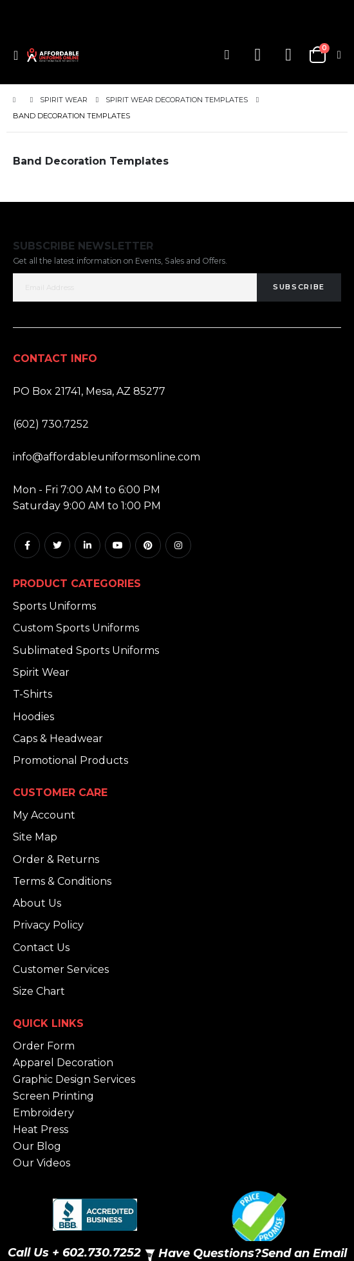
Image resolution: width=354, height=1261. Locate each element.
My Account (44, 815)
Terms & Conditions (62, 881)
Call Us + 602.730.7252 (74, 1253)
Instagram (178, 545)
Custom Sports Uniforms (76, 628)
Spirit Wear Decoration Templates (177, 100)
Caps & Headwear (58, 738)
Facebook (27, 545)
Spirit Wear (64, 100)
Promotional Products (70, 760)
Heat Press (40, 1129)
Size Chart (39, 991)
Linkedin (87, 545)
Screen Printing (53, 1096)
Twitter (57, 545)
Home (17, 100)
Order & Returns (56, 859)
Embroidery (43, 1113)
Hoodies (33, 717)
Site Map (35, 837)
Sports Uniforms (54, 606)
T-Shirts (32, 694)
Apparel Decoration (63, 1063)
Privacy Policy (48, 925)
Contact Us (41, 947)
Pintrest (148, 545)
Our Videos (41, 1163)
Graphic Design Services (74, 1079)
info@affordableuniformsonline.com (106, 457)
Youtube (118, 545)
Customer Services (61, 969)
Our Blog (37, 1146)
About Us (37, 903)
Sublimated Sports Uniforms (86, 650)
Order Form (44, 1046)
